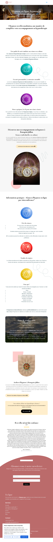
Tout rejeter (16, 536)
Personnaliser (8, 536)
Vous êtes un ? (11, 513)
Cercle (6, 514)
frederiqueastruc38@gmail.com (26, 327)
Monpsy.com (32, 330)
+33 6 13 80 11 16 (26, 325)
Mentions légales (34, 535)
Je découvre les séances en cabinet (26, 146)
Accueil (7, 509)
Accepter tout (24, 536)
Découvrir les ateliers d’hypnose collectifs (16, 395)
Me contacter (26, 411)
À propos (7, 516)
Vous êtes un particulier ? (11, 511)
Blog (6, 518)
